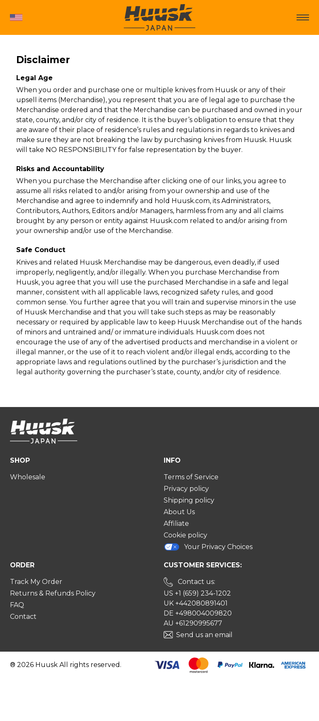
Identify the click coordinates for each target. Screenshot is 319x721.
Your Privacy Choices (208, 546)
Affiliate (176, 523)
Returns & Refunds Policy (53, 593)
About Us (179, 512)
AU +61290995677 (193, 623)
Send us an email (204, 635)
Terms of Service (191, 477)
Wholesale (27, 477)
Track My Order (36, 582)
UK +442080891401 (196, 603)
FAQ (17, 605)
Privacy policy (186, 489)
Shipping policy (189, 500)
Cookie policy (185, 535)
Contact (23, 616)
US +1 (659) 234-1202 (197, 593)
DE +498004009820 (198, 613)
